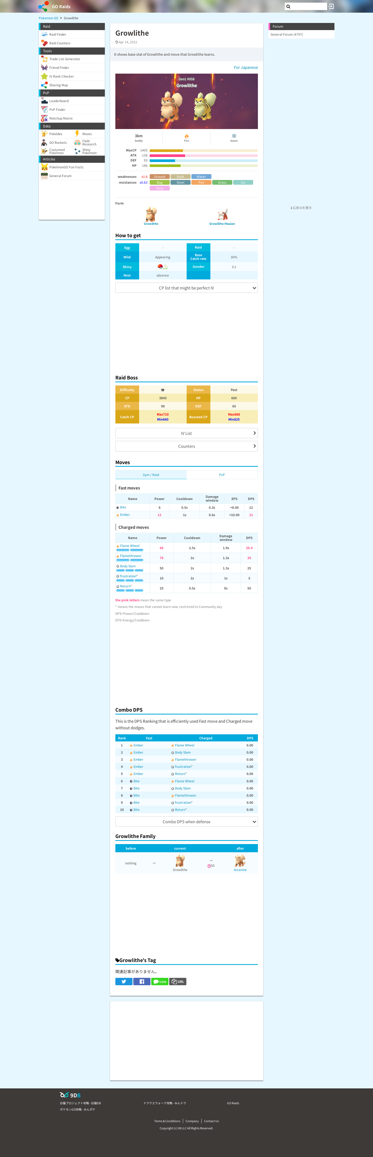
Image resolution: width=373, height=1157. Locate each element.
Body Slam (128, 566)
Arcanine (240, 869)
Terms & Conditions (167, 1121)
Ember (125, 514)
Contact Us (211, 1121)
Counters (186, 446)
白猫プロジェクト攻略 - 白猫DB (80, 1103)
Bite (123, 507)
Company (192, 1121)
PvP (222, 474)
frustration (128, 576)
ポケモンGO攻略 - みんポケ (77, 1109)
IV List (186, 433)
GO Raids (61, 6)
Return (125, 586)
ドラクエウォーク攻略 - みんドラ (164, 1103)
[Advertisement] (186, 331)
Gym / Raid (151, 474)
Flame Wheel (129, 545)
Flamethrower (130, 555)
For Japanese (246, 67)
